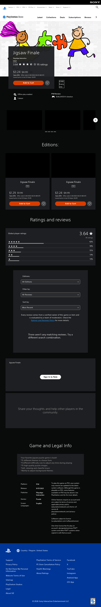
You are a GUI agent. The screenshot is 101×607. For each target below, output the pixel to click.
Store (57, 7)
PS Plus (31, 7)
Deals (62, 15)
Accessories (41, 7)
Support (65, 7)
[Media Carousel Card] (24, 117)
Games (10, 7)
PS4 (23, 7)
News (50, 7)
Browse (88, 15)
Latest (39, 15)
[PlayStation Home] (4, 7)
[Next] (95, 117)
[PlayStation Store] (13, 14)
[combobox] (50, 279)
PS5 (17, 7)
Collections (51, 15)
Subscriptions (75, 15)
